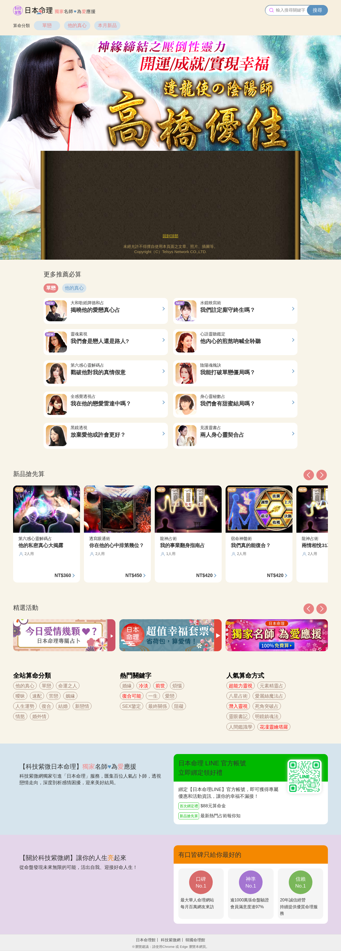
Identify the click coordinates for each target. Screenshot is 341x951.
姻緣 (70, 696)
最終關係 (157, 706)
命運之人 (67, 685)
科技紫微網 (170, 940)
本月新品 (107, 25)
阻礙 (179, 706)
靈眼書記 (238, 716)
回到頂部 (170, 236)
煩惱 (177, 685)
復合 (46, 706)
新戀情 (82, 706)
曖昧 (20, 696)
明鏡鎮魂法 (267, 716)
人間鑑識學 (240, 727)
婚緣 (127, 685)
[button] (308, 608)
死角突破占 (267, 706)
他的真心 (77, 25)
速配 (37, 696)
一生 (153, 696)
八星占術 (238, 696)
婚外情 (39, 716)
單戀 (47, 25)
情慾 (20, 716)
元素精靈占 (271, 685)
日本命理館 (146, 940)
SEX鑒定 (131, 706)
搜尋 (317, 10)
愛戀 (169, 696)
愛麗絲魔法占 (269, 696)
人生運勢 (24, 706)
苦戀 (53, 696)
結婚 (63, 706)
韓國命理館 (195, 940)
